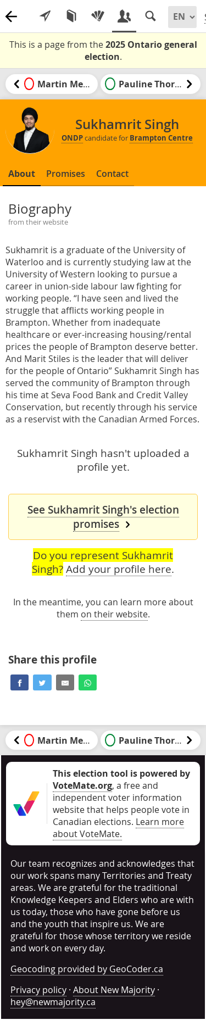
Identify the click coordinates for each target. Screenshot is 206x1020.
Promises (65, 174)
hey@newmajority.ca (53, 1002)
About (21, 174)
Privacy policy (38, 990)
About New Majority (114, 990)
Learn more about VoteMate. (118, 828)
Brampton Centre (161, 138)
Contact (112, 174)
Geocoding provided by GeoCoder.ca (86, 969)
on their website (114, 614)
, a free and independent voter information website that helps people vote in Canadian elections (121, 797)
